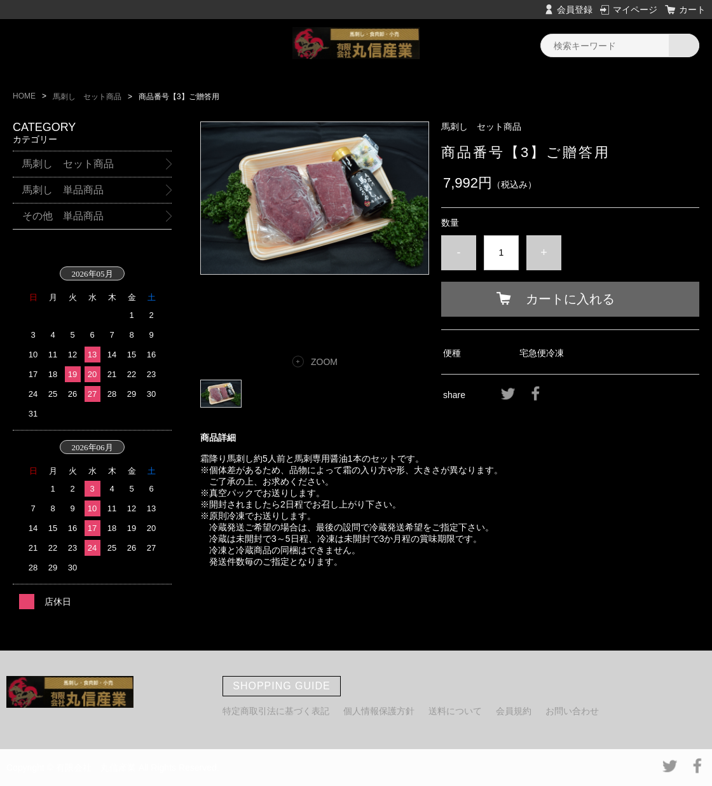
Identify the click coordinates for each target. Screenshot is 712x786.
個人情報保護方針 (378, 711)
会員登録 (574, 9)
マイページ (635, 9)
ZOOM (324, 362)
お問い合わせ (572, 711)
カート (692, 9)
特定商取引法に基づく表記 (275, 711)
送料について (455, 711)
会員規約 (513, 711)
